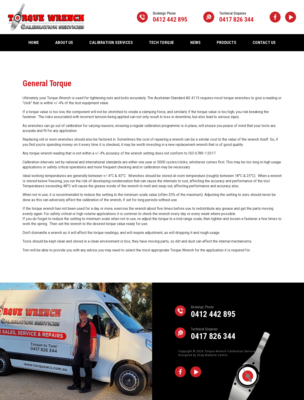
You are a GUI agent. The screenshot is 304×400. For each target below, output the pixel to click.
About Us (64, 42)
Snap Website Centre (212, 355)
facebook (275, 17)
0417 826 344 (236, 17)
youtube (290, 17)
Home (33, 42)
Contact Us (264, 42)
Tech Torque (161, 42)
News (195, 42)
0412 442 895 (170, 17)
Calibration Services (111, 42)
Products (226, 42)
